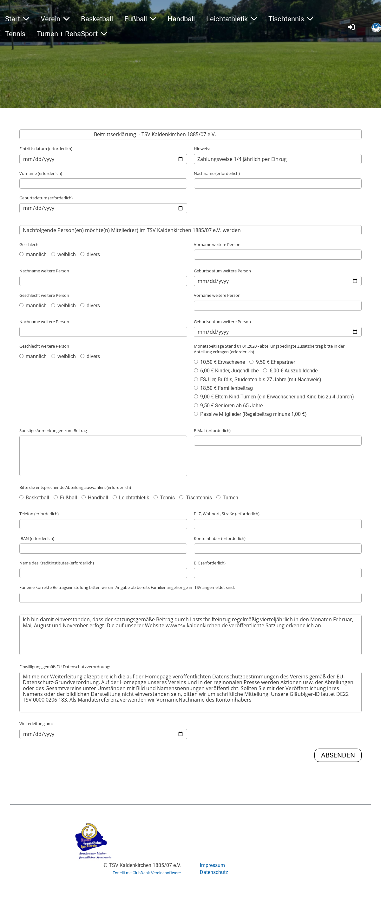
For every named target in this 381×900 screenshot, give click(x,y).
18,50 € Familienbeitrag (223, 388)
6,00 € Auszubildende (290, 371)
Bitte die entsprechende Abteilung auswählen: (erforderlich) (75, 487)
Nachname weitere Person (44, 271)
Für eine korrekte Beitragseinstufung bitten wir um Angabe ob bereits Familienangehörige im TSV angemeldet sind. (127, 587)
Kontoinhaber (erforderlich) (220, 538)
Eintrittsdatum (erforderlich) (45, 148)
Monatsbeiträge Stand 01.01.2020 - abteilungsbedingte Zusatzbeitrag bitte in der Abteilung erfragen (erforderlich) (269, 349)
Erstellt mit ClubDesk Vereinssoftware (147, 872)
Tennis (15, 34)
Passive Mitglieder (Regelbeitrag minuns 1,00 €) (250, 414)
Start (17, 19)
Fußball (140, 19)
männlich (33, 254)
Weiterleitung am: (36, 723)
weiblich (63, 254)
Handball (181, 19)
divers (90, 254)
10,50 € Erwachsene (219, 362)
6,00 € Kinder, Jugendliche (226, 371)
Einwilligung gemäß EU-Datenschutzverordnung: (64, 667)
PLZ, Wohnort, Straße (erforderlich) (226, 514)
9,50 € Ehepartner (272, 362)
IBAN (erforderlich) (36, 538)
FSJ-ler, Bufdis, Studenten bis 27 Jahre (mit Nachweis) (257, 380)
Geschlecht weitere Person (44, 295)
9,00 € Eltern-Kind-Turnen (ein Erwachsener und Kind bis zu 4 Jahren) (274, 397)
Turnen (227, 498)
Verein (55, 19)
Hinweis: (202, 148)
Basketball (97, 19)
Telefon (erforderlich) (39, 514)
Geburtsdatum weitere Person (222, 271)
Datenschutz (214, 872)
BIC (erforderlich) (210, 563)
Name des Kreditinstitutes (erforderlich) (56, 563)
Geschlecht (29, 244)
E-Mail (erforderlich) (212, 430)
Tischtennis (290, 19)
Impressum (212, 865)
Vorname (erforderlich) (40, 173)
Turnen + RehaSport (72, 34)
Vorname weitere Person (217, 244)
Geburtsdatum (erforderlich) (46, 198)
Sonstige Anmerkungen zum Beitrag (53, 430)
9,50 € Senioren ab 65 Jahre (228, 406)
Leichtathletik (231, 19)
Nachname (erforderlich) (217, 173)
